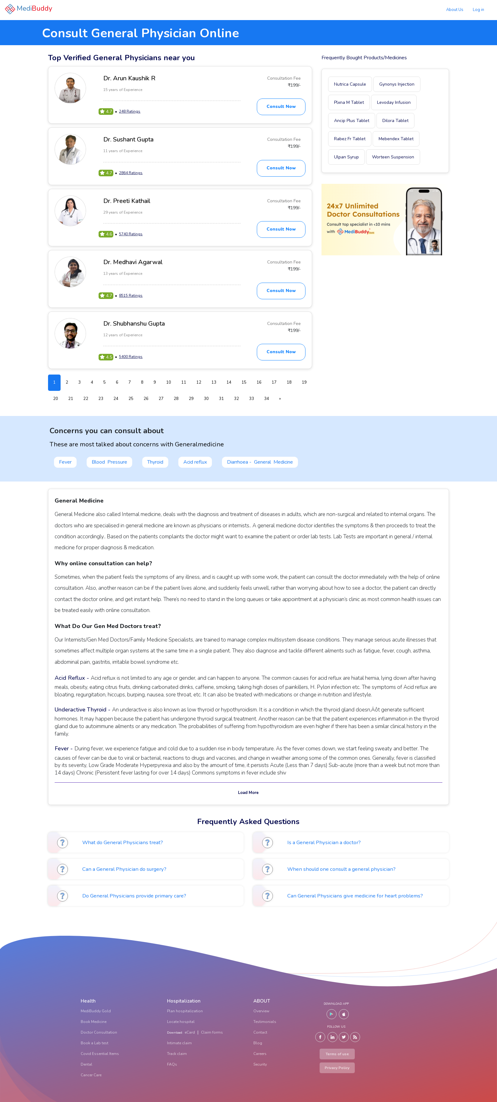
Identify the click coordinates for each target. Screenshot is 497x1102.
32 (236, 399)
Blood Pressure (109, 462)
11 (183, 382)
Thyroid (155, 462)
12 (198, 382)
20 (55, 399)
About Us (454, 10)
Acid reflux (195, 462)
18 (289, 382)
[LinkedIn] (332, 1037)
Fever (65, 462)
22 (85, 399)
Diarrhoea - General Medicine (260, 462)
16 (259, 382)
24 (115, 399)
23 (100, 399)
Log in (478, 10)
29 (191, 399)
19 (304, 382)
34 (266, 399)
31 (221, 399)
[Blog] (355, 1037)
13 (213, 382)
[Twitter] (344, 1037)
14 (228, 382)
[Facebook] (320, 1037)
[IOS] (344, 1014)
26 (146, 399)
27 (161, 399)
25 (130, 399)
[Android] (332, 1014)
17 (274, 382)
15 (243, 382)
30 (206, 399)
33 (251, 399)
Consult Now (281, 106)
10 (168, 382)
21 (70, 399)
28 (176, 399)
